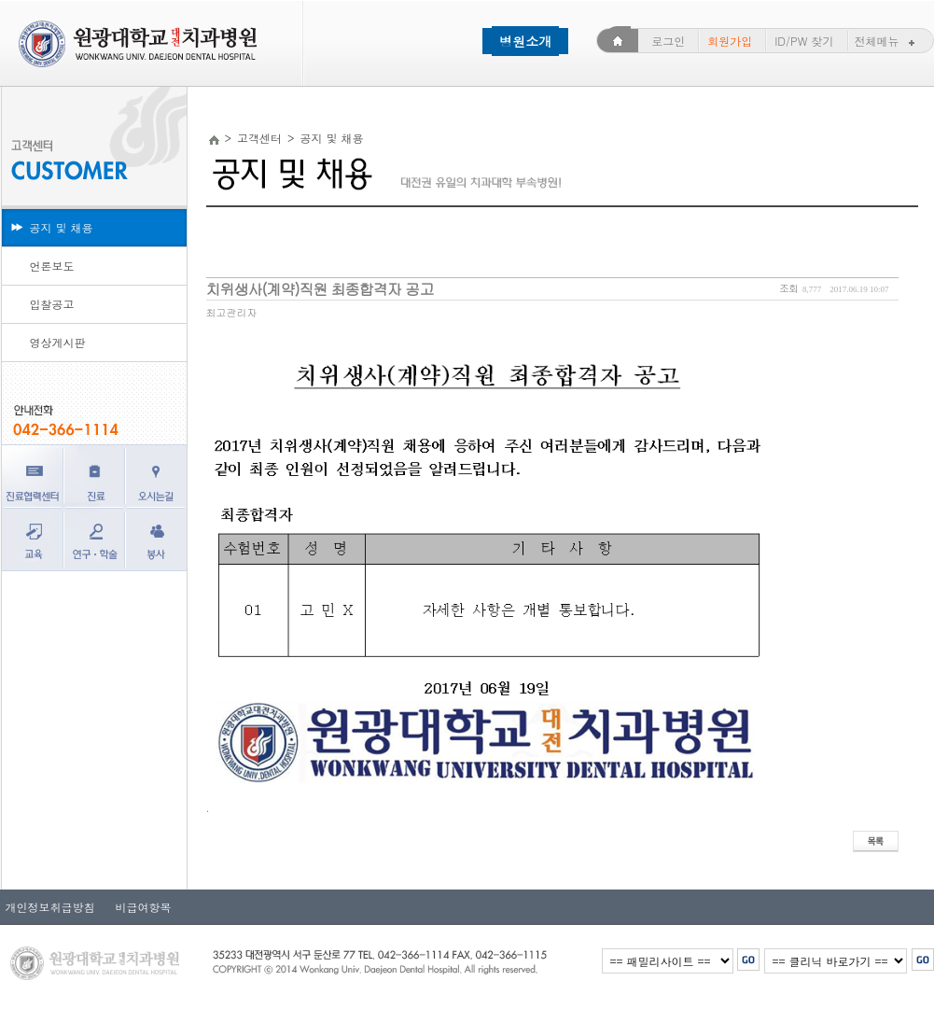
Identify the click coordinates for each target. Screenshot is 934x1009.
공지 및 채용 (61, 227)
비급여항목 (138, 907)
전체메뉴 (887, 41)
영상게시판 (58, 342)
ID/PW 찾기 (803, 41)
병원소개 (525, 41)
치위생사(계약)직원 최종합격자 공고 (320, 289)
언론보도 (52, 265)
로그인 (668, 41)
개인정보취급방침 (50, 907)
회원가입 (729, 41)
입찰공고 (52, 304)
